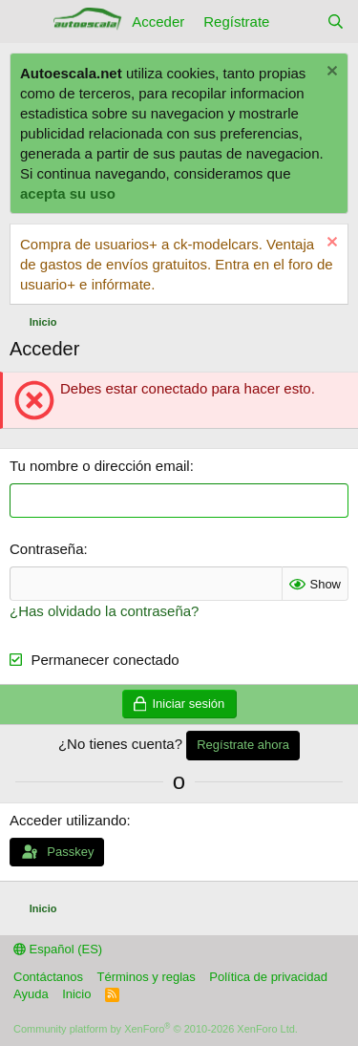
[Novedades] (297, 21)
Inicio (76, 994)
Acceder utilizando (68, 820)
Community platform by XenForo (155, 1029)
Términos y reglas (146, 977)
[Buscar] (335, 21)
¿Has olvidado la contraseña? (104, 611)
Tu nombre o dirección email (100, 466)
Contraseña (47, 549)
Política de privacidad (268, 977)
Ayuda (31, 994)
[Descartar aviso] (330, 73)
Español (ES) (57, 949)
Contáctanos (48, 977)
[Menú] (26, 22)
